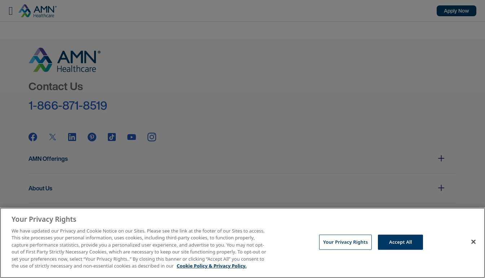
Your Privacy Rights (345, 242)
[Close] (473, 242)
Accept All (400, 242)
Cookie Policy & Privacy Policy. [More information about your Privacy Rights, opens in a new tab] (212, 265)
